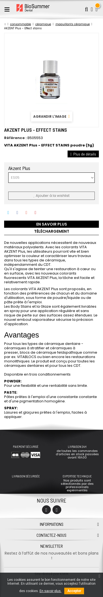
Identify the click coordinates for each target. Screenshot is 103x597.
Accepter (74, 591)
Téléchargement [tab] (51, 231)
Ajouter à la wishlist (51, 195)
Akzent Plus (19, 168)
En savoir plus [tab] (51, 224)
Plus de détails (83, 154)
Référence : (15, 137)
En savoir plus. (51, 591)
